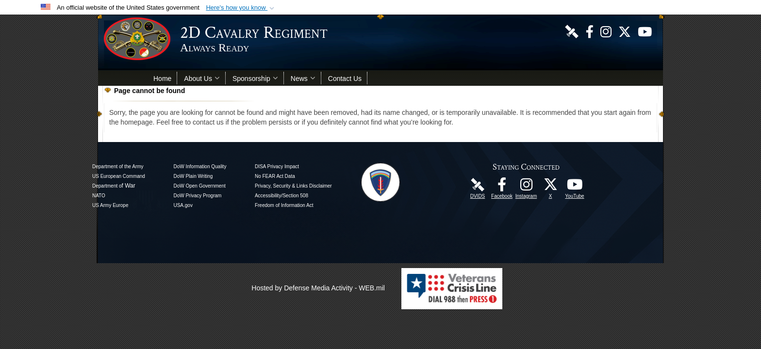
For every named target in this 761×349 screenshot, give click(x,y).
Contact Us (345, 78)
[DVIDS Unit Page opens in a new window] (571, 31)
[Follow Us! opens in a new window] (624, 31)
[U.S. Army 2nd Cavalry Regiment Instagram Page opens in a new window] (606, 31)
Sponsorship (255, 78)
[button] (241, 8)
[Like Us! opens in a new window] (590, 31)
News (303, 78)
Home (162, 78)
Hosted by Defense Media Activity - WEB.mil (318, 288)
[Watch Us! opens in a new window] (645, 31)
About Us (202, 78)
